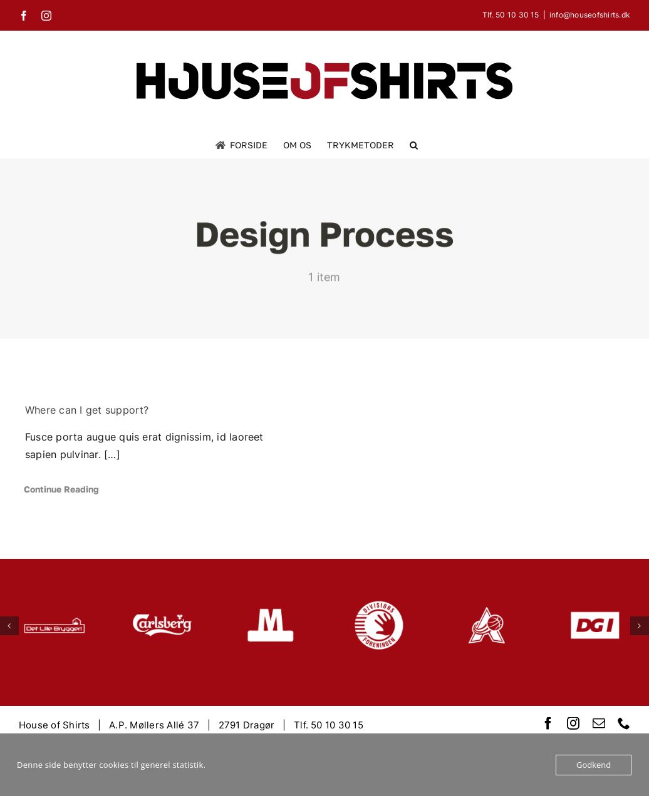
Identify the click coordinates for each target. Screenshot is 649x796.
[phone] (624, 723)
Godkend (593, 764)
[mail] (599, 723)
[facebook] (548, 723)
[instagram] (573, 723)
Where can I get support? (87, 410)
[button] (414, 145)
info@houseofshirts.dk (589, 14)
